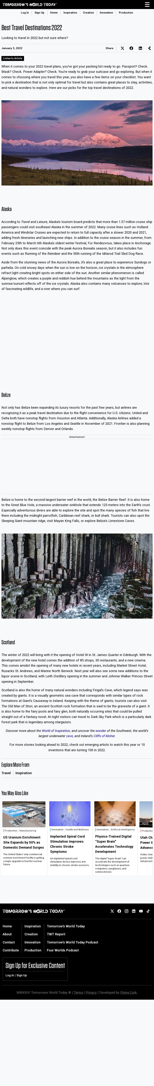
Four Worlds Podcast (63, 950)
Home (54, 12)
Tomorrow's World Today (66, 926)
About (7, 934)
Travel (6, 773)
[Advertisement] (77, 467)
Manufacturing (27, 830)
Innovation (106, 12)
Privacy (91, 992)
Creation (88, 12)
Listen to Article (12, 58)
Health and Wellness (77, 829)
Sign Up (39, 12)
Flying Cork (128, 992)
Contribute (11, 950)
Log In (25, 12)
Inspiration (70, 12)
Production (126, 12)
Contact (9, 942)
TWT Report (56, 934)
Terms (78, 992)
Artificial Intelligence (123, 829)
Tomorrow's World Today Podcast (72, 942)
